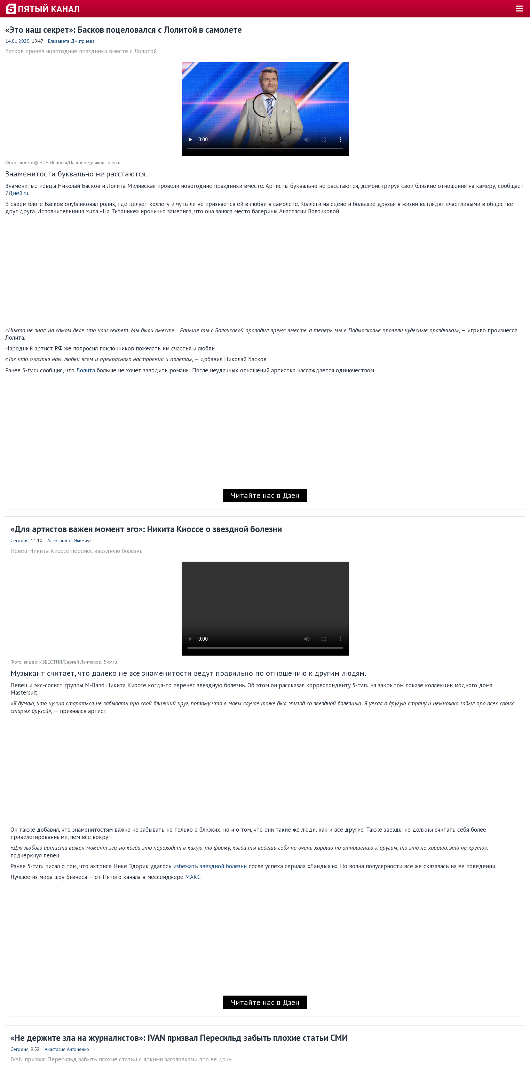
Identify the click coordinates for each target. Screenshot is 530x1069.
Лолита (85, 370)
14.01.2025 (17, 41)
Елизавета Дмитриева (71, 41)
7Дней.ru (16, 193)
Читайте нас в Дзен (265, 495)
